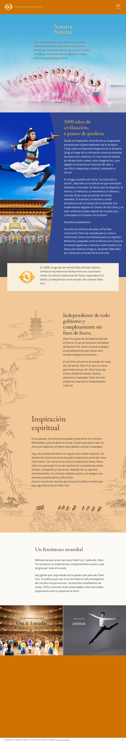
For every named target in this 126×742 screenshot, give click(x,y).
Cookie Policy (65, 740)
